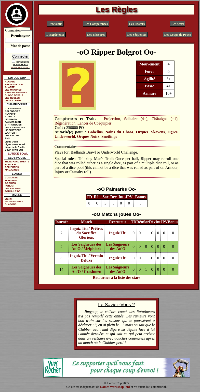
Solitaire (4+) (135, 119)
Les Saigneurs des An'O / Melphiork (86, 246)
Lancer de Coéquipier (95, 123)
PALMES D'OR (13, 122)
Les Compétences (96, 23)
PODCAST (10, 164)
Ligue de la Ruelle (15, 147)
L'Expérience (55, 34)
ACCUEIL (10, 81)
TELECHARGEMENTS (17, 161)
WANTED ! (10, 132)
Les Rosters (137, 23)
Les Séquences (137, 34)
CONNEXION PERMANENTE (21, 63)
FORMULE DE (12, 191)
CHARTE (10, 87)
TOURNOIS (11, 180)
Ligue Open (11, 141)
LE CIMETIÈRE (13, 130)
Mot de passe (20, 46)
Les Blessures (96, 34)
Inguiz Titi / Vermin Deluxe (86, 258)
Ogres (173, 132)
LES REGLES (12, 97)
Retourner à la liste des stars (116, 277)
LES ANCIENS (13, 188)
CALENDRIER (12, 111)
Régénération (64, 123)
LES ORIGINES (13, 89)
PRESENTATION (14, 84)
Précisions (55, 23)
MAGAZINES (12, 169)
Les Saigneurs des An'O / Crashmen (86, 269)
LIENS (8, 198)
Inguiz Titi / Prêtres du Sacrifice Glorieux (86, 232)
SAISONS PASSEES (16, 92)
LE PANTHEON (13, 100)
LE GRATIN (11, 119)
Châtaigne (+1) (165, 119)
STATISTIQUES (13, 124)
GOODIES (10, 183)
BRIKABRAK (12, 167)
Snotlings (109, 136)
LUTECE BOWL (18, 153)
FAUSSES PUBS (14, 201)
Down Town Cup (14, 149)
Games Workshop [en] (115, 387)
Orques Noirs (88, 136)
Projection (112, 119)
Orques (142, 132)
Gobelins (95, 132)
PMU (7, 138)
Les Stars (177, 23)
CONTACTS (11, 177)
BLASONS (10, 204)
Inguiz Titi (118, 233)
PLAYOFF (10, 113)
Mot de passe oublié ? (20, 67)
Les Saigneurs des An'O (118, 246)
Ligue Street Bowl (15, 144)
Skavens (158, 132)
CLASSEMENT (13, 108)
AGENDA (10, 116)
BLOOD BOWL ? (14, 95)
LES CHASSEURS (15, 127)
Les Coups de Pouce (177, 34)
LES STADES (12, 135)
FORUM (9, 185)
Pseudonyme (20, 36)
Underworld (64, 136)
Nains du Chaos (119, 132)
